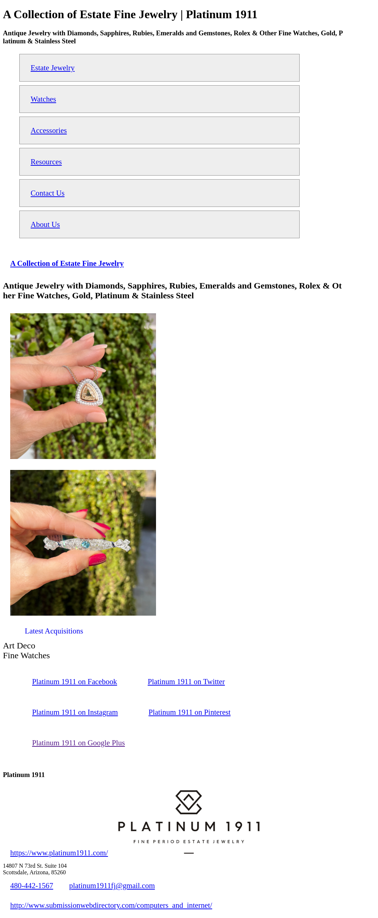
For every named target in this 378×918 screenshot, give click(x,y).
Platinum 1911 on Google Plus (78, 742)
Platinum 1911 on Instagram (75, 712)
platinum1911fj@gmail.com (112, 885)
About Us (45, 224)
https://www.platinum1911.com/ (59, 852)
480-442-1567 (31, 885)
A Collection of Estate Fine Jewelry (67, 263)
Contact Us (48, 193)
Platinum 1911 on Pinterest (189, 712)
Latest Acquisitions (54, 631)
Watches (43, 99)
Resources (46, 161)
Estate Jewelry (53, 67)
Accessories (49, 130)
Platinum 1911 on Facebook (74, 681)
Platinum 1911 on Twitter (186, 681)
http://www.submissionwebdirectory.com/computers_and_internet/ (111, 905)
